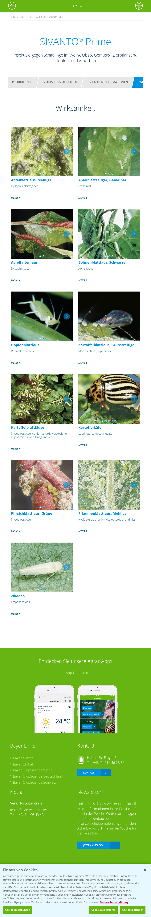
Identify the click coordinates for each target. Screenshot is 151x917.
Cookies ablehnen (132, 909)
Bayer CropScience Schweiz (34, 782)
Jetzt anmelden (93, 845)
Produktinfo (22, 82)
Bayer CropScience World (33, 770)
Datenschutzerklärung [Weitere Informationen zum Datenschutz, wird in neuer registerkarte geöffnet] (114, 902)
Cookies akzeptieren (103, 909)
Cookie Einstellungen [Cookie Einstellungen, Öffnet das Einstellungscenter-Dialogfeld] (17, 909)
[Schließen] (145, 870)
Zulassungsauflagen (60, 82)
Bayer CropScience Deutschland (38, 776)
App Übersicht (77, 672)
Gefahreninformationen (108, 82)
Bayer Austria (23, 758)
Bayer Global (23, 764)
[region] (75, 890)
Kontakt (88, 772)
